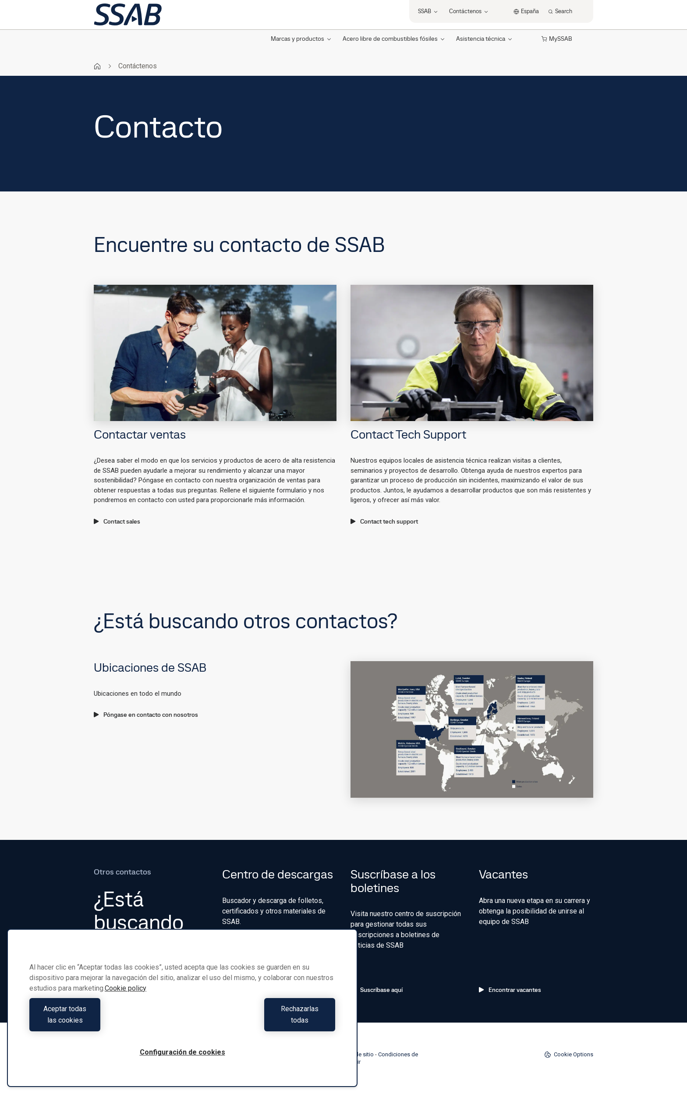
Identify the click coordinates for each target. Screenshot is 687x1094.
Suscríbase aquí (377, 990)
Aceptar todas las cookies (104, 1020)
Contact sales (117, 521)
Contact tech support (384, 521)
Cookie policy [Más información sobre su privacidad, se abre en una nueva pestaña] (125, 999)
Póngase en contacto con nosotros (146, 715)
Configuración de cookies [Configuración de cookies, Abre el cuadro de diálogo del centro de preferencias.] (182, 1052)
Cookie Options (568, 1054)
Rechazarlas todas (261, 1020)
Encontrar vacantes (510, 990)
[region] (182, 1013)
